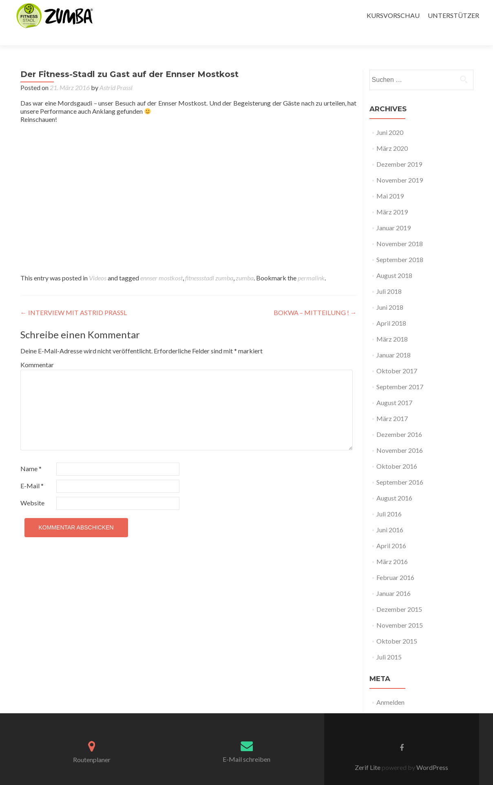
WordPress (431, 753)
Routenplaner (92, 745)
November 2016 (399, 436)
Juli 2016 (389, 499)
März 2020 (392, 134)
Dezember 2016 (399, 420)
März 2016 (392, 547)
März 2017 (392, 404)
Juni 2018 (389, 293)
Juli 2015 (389, 642)
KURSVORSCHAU (393, 15)
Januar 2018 (393, 340)
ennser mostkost (161, 263)
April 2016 (391, 531)
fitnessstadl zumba (209, 263)
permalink (311, 263)
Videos (97, 263)
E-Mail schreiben (246, 745)
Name (31, 454)
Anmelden (390, 688)
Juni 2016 (389, 515)
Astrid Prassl (116, 73)
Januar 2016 (393, 579)
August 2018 (394, 261)
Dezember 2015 (399, 595)
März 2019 (392, 197)
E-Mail (32, 471)
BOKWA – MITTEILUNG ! (315, 298)
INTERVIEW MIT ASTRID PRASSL (73, 298)
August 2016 (394, 483)
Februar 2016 (395, 563)
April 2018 (391, 309)
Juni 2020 (389, 118)
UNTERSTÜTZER (453, 15)
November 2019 (399, 166)
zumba (245, 263)
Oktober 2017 (396, 356)
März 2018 (392, 325)
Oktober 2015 (396, 627)
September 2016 (399, 468)
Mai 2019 (390, 181)
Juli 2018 (389, 277)
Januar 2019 (393, 213)
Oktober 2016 (396, 452)
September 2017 (399, 372)
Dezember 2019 (399, 150)
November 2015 (399, 611)
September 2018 (399, 245)
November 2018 (399, 229)
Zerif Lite (368, 753)
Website (32, 488)
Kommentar (37, 350)
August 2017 (394, 388)
